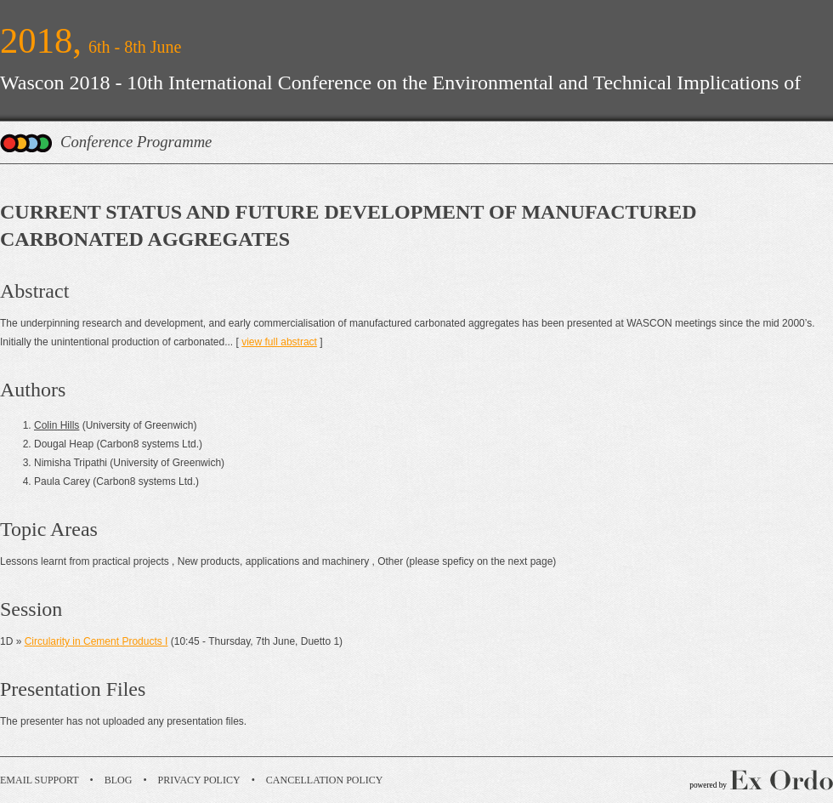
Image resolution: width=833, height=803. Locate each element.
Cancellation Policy (324, 780)
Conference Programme (136, 142)
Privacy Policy (199, 780)
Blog (119, 780)
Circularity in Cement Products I (96, 641)
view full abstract (279, 342)
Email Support (39, 780)
